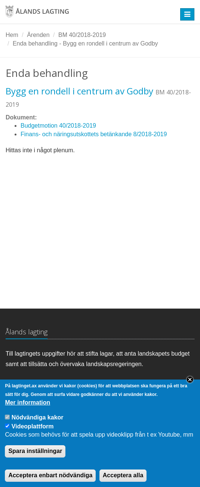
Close (189, 386)
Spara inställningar (35, 458)
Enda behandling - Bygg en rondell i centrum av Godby (85, 43)
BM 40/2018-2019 (82, 35)
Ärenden (38, 35)
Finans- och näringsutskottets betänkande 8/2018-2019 (94, 134)
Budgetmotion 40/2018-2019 (58, 125)
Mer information (27, 409)
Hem (12, 35)
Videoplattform (33, 433)
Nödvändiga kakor (38, 424)
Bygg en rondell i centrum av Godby (79, 91)
